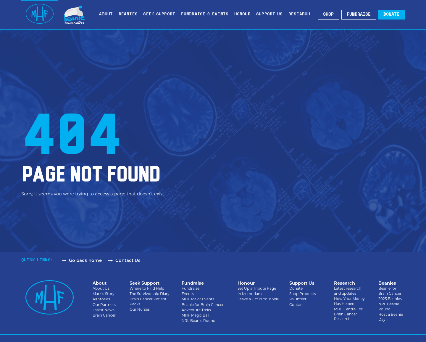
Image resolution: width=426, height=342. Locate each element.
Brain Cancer (104, 315)
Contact (296, 305)
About (107, 15)
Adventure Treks (196, 310)
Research (300, 15)
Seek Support (160, 15)
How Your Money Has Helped (349, 301)
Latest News (103, 310)
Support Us (271, 15)
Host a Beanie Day (390, 317)
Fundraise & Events (206, 15)
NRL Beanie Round (198, 321)
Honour (244, 15)
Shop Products (302, 294)
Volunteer (297, 299)
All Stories (101, 299)
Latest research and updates (347, 291)
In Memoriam (250, 294)
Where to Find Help (147, 288)
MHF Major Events (198, 299)
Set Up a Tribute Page (257, 288)
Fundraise (190, 288)
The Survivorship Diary (150, 294)
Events (188, 294)
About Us (101, 288)
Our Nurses (140, 309)
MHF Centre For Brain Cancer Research (348, 314)
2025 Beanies (390, 299)
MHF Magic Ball (195, 315)
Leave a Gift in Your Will (258, 299)
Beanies (130, 15)
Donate (296, 288)
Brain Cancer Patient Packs (148, 302)
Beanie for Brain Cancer (203, 305)
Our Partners (104, 305)
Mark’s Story (103, 294)
